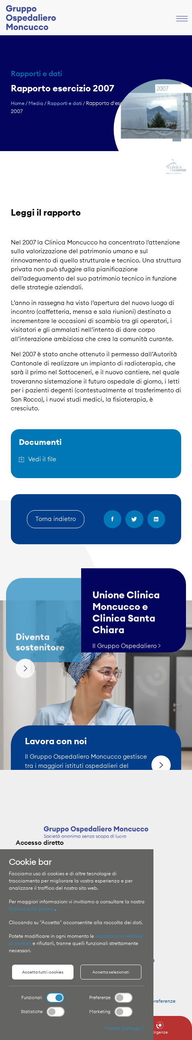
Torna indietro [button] (55, 519)
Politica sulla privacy (32, 909)
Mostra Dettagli (125, 1028)
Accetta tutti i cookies (42, 972)
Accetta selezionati (110, 972)
